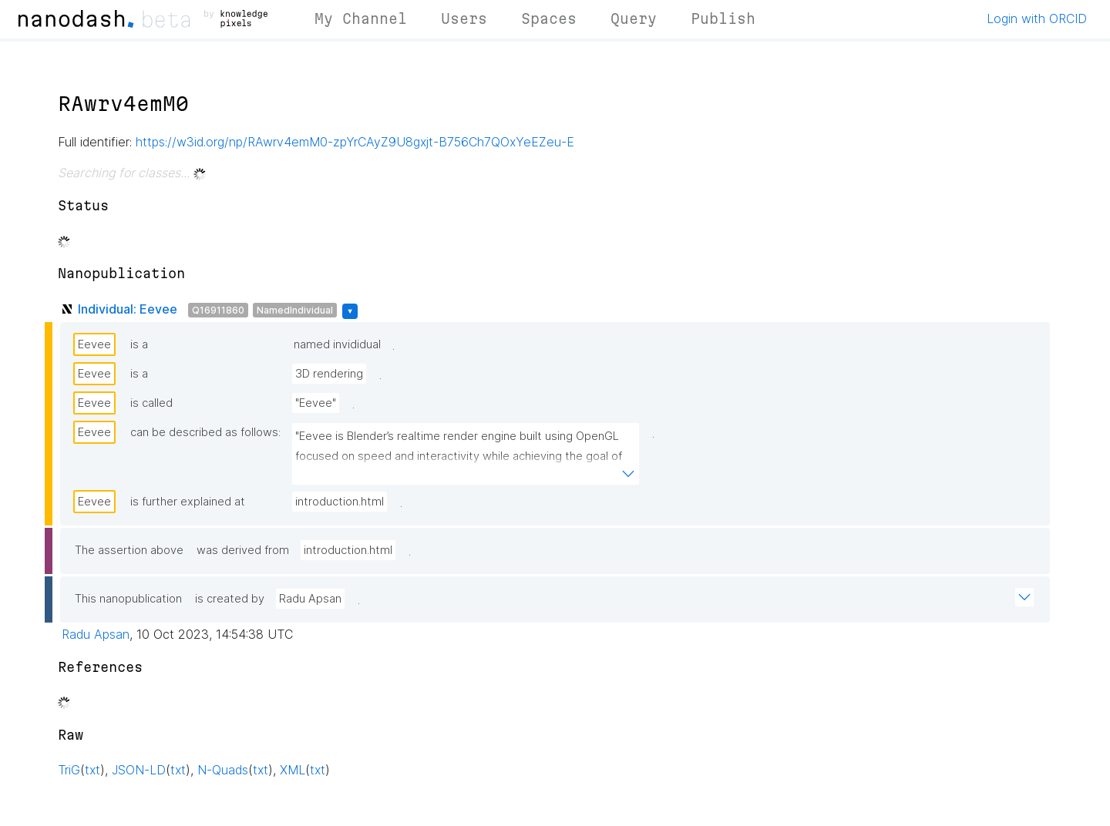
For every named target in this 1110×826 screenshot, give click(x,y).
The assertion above (129, 550)
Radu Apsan (310, 599)
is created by (229, 599)
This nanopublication (128, 599)
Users (464, 18)
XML (292, 769)
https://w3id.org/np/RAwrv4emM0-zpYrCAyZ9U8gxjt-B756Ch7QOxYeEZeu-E (355, 141)
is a (139, 344)
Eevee (94, 344)
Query (633, 18)
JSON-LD (139, 769)
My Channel (360, 18)
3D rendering (329, 374)
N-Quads (222, 769)
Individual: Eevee (127, 309)
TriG (69, 769)
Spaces (549, 18)
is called (151, 403)
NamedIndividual (295, 310)
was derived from (243, 550)
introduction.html (339, 502)
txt (92, 769)
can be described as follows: (205, 432)
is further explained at (187, 502)
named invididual (337, 344)
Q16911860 (218, 310)
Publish (723, 18)
